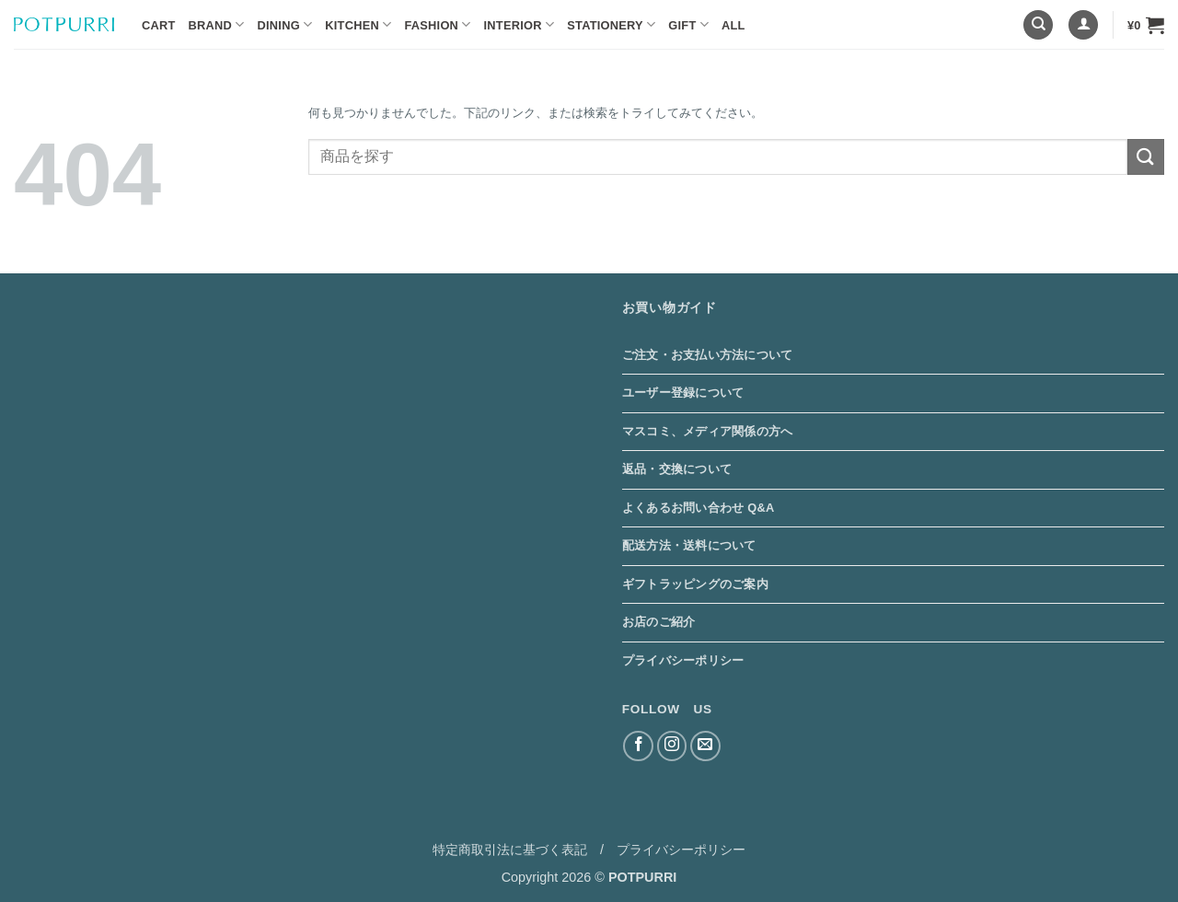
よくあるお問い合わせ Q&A (698, 508)
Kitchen (358, 24)
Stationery (611, 24)
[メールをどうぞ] (705, 746)
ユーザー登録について (683, 392)
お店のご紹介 (659, 622)
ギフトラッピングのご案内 (695, 584)
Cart (159, 25)
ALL (733, 25)
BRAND (217, 24)
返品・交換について (677, 469)
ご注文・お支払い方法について (707, 355)
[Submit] (1145, 157)
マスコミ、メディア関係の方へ (707, 431)
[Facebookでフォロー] (638, 746)
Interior (519, 24)
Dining (285, 24)
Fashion (437, 24)
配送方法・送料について (689, 545)
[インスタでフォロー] (672, 746)
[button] (1083, 25)
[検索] (1038, 25)
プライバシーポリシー (683, 660)
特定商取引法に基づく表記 (510, 849)
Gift (688, 24)
